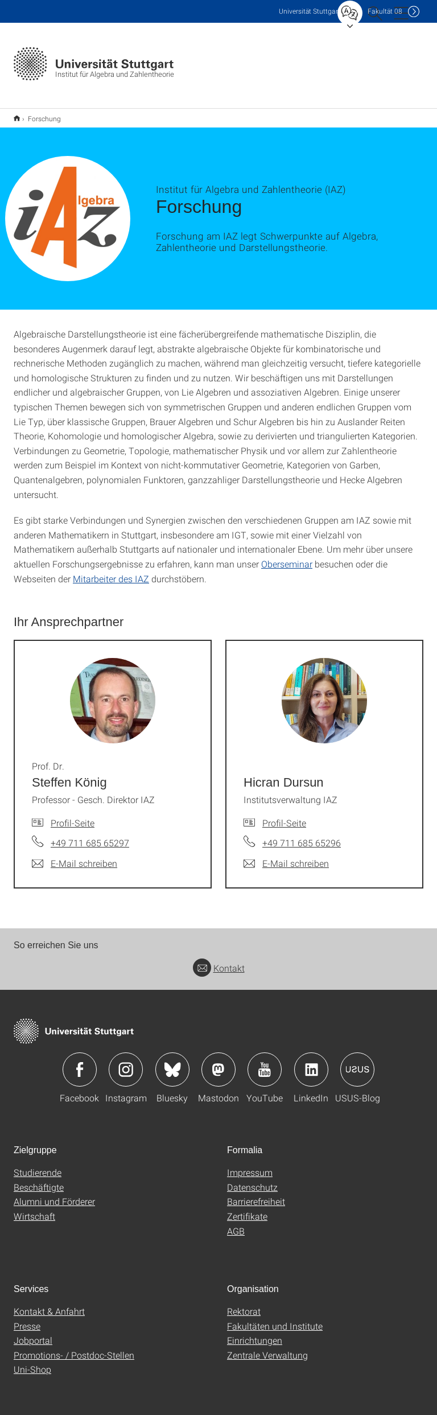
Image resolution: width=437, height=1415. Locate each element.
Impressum (250, 1165)
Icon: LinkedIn (311, 1062)
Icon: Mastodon (218, 1062)
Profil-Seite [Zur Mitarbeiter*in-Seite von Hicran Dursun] (284, 815)
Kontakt (219, 960)
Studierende (37, 1165)
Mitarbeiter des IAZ (111, 571)
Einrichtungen (254, 1333)
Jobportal (33, 1333)
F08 (385, 11)
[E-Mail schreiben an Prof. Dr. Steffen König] (74, 856)
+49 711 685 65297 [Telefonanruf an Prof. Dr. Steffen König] (90, 835)
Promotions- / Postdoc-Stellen (74, 1348)
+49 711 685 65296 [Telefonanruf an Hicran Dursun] (301, 835)
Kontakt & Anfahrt (49, 1304)
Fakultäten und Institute (275, 1318)
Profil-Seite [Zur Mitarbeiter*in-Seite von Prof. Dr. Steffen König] (72, 815)
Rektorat (244, 1304)
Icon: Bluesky (172, 1062)
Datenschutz (252, 1180)
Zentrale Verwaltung (267, 1348)
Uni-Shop (32, 1362)
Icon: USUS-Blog (357, 1062)
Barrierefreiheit (256, 1194)
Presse (27, 1318)
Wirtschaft (34, 1209)
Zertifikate (247, 1209)
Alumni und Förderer (54, 1194)
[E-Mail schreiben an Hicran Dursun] (286, 856)
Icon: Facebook (80, 1062)
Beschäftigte (39, 1180)
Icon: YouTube (265, 1062)
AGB (236, 1223)
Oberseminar (286, 556)
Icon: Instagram (126, 1062)
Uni (309, 11)
